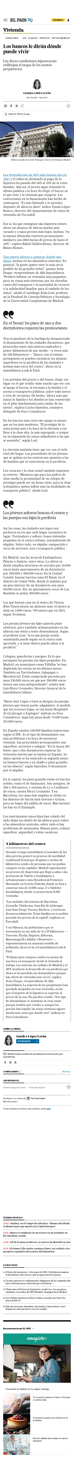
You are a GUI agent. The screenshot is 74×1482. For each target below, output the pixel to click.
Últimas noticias (13, 1217)
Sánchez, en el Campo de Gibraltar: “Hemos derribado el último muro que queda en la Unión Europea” (36, 1225)
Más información (10, 1101)
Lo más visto (10, 1265)
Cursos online (37, 1339)
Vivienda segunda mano (14, 1087)
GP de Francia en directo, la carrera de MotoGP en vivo (40, 1242)
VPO (24, 38)
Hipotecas (45, 38)
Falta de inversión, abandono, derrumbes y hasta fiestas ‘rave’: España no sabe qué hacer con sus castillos (36, 1307)
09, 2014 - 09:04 (37, 98)
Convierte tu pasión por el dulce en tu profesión (50, 1419)
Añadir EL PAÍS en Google (19, 114)
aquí (48, 1108)
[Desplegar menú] (5, 20)
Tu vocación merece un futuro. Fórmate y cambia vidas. (51, 1398)
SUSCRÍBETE (58, 20)
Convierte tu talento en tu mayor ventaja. (28, 1389)
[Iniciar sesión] (68, 20)
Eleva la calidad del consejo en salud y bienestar (50, 1439)
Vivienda (13, 30)
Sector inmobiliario (62, 38)
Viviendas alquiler (37, 1087)
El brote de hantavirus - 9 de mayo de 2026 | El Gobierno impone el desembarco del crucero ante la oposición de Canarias (37, 1273)
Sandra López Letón (37, 93)
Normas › (66, 1071)
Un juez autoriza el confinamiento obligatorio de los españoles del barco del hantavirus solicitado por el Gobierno (38, 1282)
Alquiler (32, 38)
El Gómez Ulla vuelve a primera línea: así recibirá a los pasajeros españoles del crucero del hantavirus (36, 1250)
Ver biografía (28, 1041)
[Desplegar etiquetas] (69, 1087)
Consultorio (12, 38)
